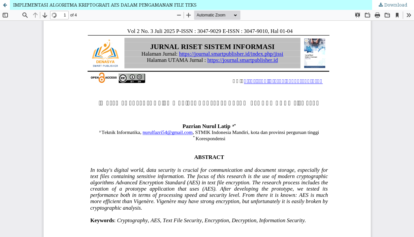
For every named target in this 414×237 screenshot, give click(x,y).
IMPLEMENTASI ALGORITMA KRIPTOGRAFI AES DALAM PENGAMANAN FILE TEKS (105, 5)
